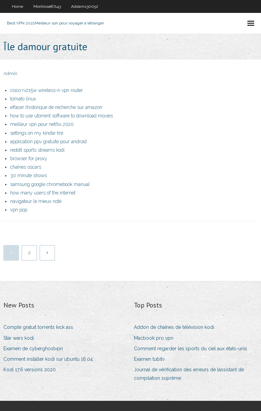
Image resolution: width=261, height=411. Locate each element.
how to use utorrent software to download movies (61, 115)
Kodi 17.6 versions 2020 (29, 369)
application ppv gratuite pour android (48, 141)
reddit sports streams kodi (37, 150)
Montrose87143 (47, 6)
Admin (10, 73)
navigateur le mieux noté (36, 201)
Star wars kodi (18, 338)
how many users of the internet (42, 192)
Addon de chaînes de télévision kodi (174, 327)
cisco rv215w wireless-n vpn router (46, 90)
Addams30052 (84, 6)
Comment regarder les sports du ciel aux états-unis (190, 348)
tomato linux (23, 98)
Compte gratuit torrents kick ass (38, 327)
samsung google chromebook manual (50, 184)
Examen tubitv (149, 359)
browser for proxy (28, 158)
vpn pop (18, 209)
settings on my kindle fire (36, 133)
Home (17, 6)
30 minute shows (28, 175)
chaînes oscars (25, 167)
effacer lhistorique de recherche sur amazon (56, 107)
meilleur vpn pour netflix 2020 (42, 124)
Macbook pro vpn (153, 338)
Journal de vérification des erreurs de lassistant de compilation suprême (189, 374)
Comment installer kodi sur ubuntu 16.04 (48, 359)
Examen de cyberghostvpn (33, 348)
